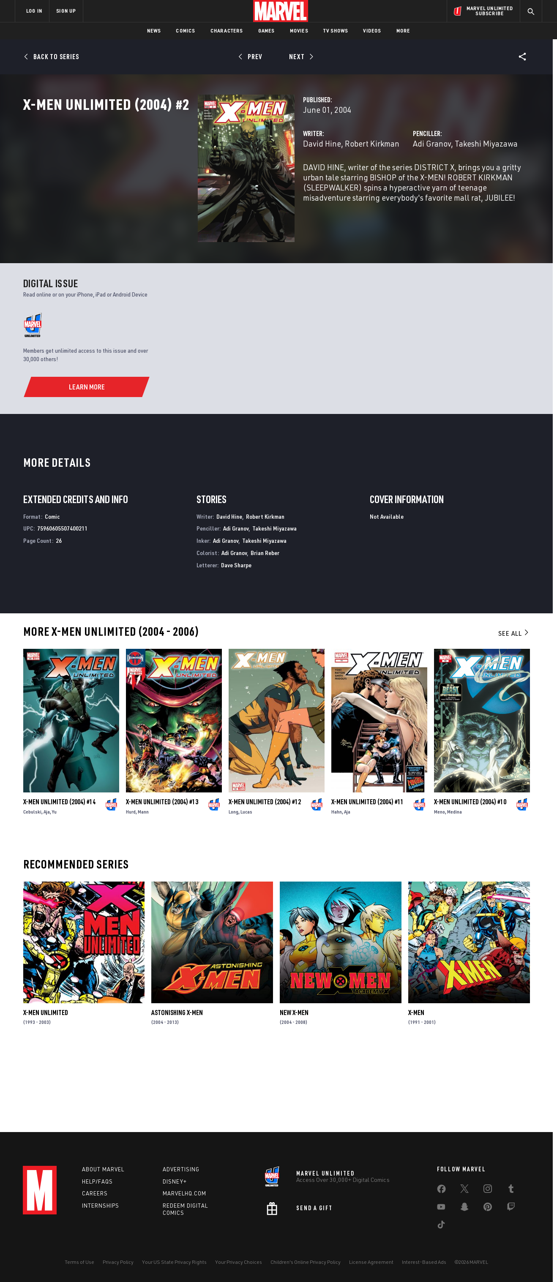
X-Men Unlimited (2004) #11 (367, 879)
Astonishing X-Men (177, 1089)
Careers (95, 1193)
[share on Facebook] (441, 1191)
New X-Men (294, 1089)
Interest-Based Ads (424, 1262)
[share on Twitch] (511, 1208)
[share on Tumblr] (511, 1190)
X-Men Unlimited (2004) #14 (59, 879)
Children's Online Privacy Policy (305, 1262)
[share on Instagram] (487, 1190)
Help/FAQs (97, 1181)
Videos (372, 30)
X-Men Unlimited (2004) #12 (265, 879)
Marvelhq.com (184, 1193)
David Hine (200, 180)
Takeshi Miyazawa (425, 180)
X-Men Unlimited (45, 1089)
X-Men (416, 1089)
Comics (185, 30)
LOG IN (34, 11)
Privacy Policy (118, 1262)
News (154, 30)
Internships (100, 1205)
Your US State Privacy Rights (174, 1262)
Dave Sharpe (236, 641)
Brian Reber (265, 629)
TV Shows (335, 30)
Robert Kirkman (250, 180)
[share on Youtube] (441, 1208)
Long (233, 889)
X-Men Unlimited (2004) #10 (470, 879)
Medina (454, 889)
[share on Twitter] (464, 1190)
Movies (299, 30)
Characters (226, 30)
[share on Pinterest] (487, 1208)
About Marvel (103, 1169)
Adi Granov (371, 180)
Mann (143, 889)
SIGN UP (66, 11)
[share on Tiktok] (441, 1226)
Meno (439, 889)
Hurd (131, 889)
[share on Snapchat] (464, 1208)
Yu (54, 889)
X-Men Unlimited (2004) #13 (162, 879)
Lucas (246, 889)
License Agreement (371, 1262)
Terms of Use (79, 1262)
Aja (47, 889)
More (403, 30)
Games (266, 30)
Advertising (181, 1169)
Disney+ (175, 1181)
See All (514, 710)
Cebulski (32, 889)
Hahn (336, 889)
